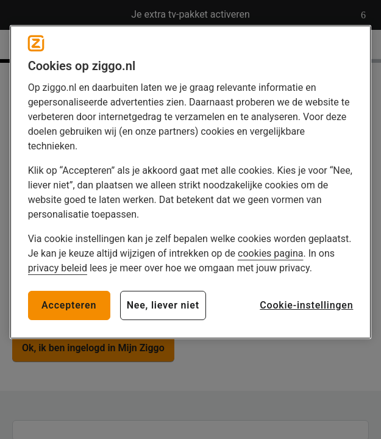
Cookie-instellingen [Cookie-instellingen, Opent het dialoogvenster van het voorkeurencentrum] (306, 305)
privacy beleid (57, 268)
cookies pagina (270, 253)
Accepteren (68, 305)
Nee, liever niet (163, 305)
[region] (191, 182)
